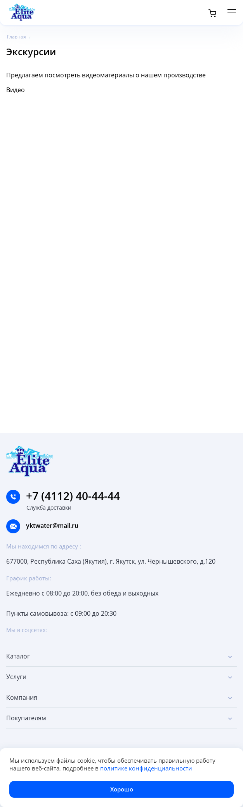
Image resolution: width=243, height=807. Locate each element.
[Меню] (231, 12)
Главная (16, 36)
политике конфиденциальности (146, 768)
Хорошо (121, 789)
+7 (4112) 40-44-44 (63, 495)
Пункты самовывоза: (37, 613)
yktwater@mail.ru (52, 525)
